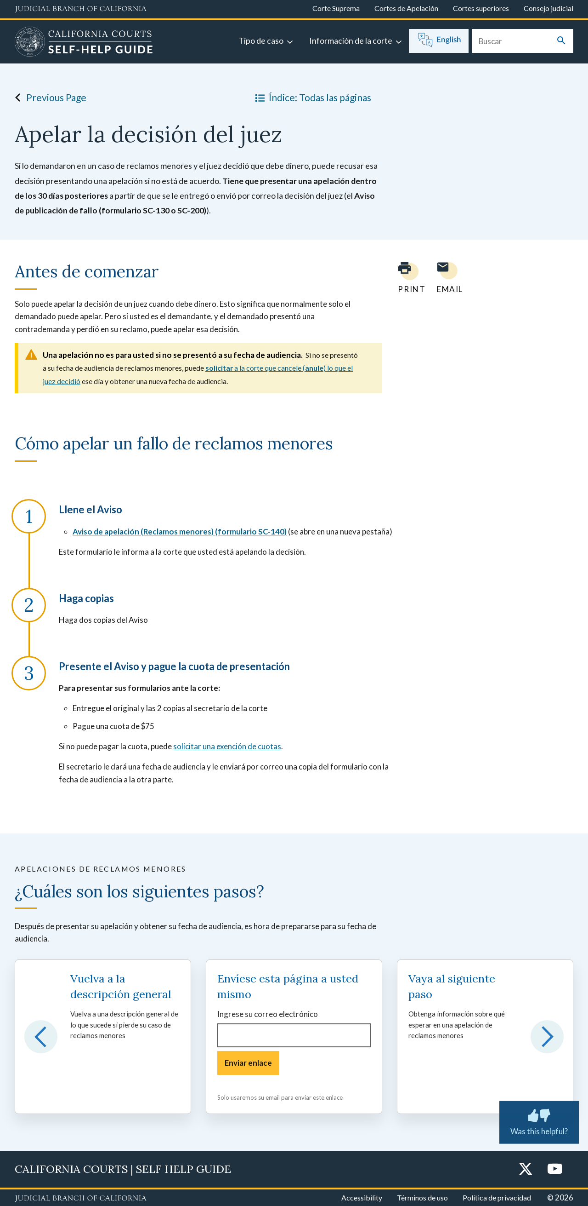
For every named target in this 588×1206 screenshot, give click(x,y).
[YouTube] (555, 1169)
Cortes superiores (481, 8)
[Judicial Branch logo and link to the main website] (81, 9)
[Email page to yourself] (447, 277)
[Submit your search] (561, 41)
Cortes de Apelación (406, 8)
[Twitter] (525, 1169)
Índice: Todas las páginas (311, 97)
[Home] (84, 42)
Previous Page (48, 97)
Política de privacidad (497, 1197)
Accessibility (361, 1197)
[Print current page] (406, 277)
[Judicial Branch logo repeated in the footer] (81, 1198)
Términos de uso (422, 1197)
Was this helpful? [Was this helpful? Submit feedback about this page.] (539, 1120)
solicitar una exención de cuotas (227, 746)
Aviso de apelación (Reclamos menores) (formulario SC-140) (180, 531)
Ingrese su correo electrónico (267, 1014)
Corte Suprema (336, 8)
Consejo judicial (548, 8)
